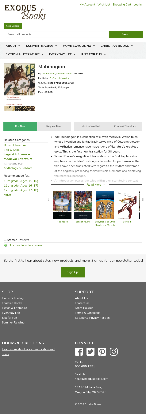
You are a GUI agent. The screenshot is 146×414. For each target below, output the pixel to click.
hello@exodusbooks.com (91, 379)
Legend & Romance (17, 154)
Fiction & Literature (23, 54)
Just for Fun (91, 54)
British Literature (15, 145)
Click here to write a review (25, 245)
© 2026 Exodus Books (88, 404)
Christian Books (115, 46)
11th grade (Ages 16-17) (21, 186)
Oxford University (59, 78)
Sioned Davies (64, 73)
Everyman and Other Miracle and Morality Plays (105, 225)
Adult (7, 195)
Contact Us (82, 303)
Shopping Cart (122, 4)
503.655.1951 (85, 366)
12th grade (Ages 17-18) (21, 190)
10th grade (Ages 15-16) (21, 181)
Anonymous (48, 73)
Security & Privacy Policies (92, 318)
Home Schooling (77, 46)
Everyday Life (60, 54)
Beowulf (127, 221)
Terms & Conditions (87, 313)
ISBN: (61, 82)
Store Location (13, 26)
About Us (81, 298)
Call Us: (79, 362)
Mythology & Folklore (18, 168)
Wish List (104, 4)
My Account (87, 4)
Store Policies (84, 308)
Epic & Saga (12, 150)
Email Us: (80, 374)
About (11, 46)
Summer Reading (39, 46)
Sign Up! (73, 272)
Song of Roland (83, 221)
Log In (137, 4)
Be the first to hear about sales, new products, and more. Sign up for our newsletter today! (73, 260)
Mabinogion (62, 221)
